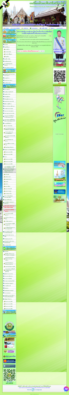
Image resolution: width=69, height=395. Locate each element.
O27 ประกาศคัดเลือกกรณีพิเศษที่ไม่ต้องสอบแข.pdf (29, 51)
